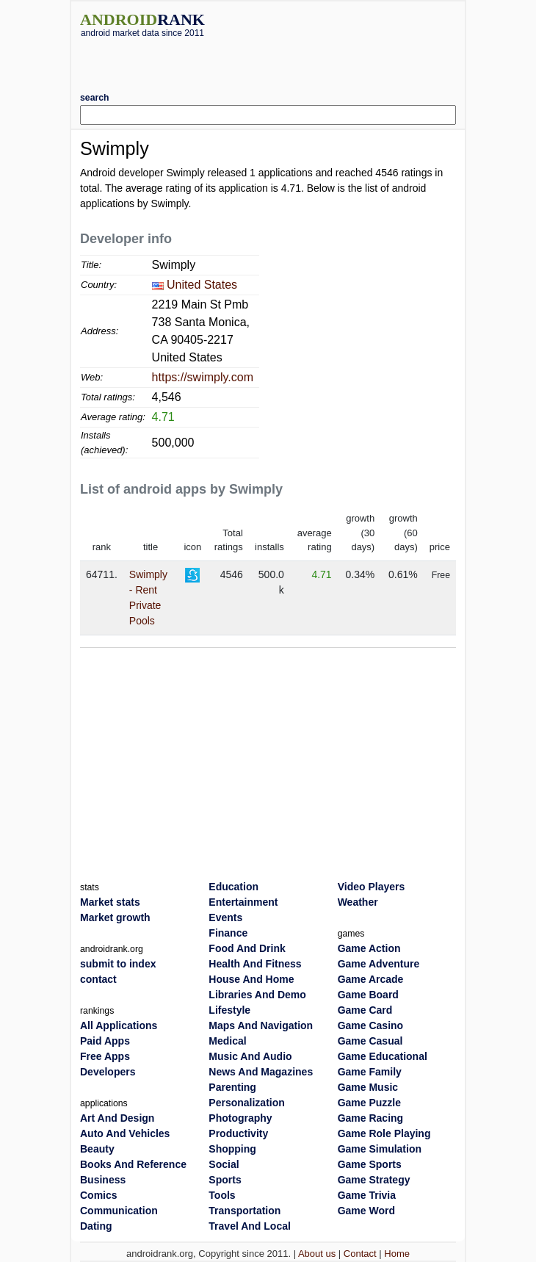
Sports (225, 1180)
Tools (222, 1195)
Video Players (371, 887)
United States (202, 284)
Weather (358, 902)
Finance (228, 933)
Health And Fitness (255, 964)
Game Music (368, 1087)
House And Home (251, 979)
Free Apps (105, 1056)
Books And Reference (133, 1164)
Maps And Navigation (261, 1025)
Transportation (244, 1210)
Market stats (110, 902)
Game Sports (370, 1164)
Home (397, 1253)
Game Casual (370, 1041)
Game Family (370, 1072)
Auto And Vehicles (125, 1133)
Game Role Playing (384, 1133)
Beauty (97, 1149)
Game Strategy (374, 1180)
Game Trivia (367, 1195)
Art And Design (117, 1118)
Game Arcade (371, 979)
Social (224, 1164)
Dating (96, 1226)
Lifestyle (229, 1010)
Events (225, 917)
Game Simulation (379, 1149)
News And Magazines (261, 1072)
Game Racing (370, 1118)
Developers (107, 1072)
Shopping (232, 1149)
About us (317, 1253)
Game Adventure (379, 964)
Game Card (365, 1010)
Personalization (246, 1102)
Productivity (238, 1133)
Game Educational (382, 1056)
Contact (360, 1253)
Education (233, 887)
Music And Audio (250, 1056)
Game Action (369, 948)
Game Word (366, 1210)
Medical (227, 1041)
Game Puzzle (369, 1102)
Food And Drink (247, 948)
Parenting (232, 1087)
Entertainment (243, 902)
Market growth (115, 917)
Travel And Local (250, 1226)
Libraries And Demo (257, 994)
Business (103, 1180)
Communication (119, 1210)
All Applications (118, 1025)
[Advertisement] (268, 59)
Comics (98, 1195)
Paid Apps (105, 1041)
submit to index (118, 964)
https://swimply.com (202, 377)
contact (98, 979)
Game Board (368, 994)
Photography (240, 1118)
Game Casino (370, 1025)
